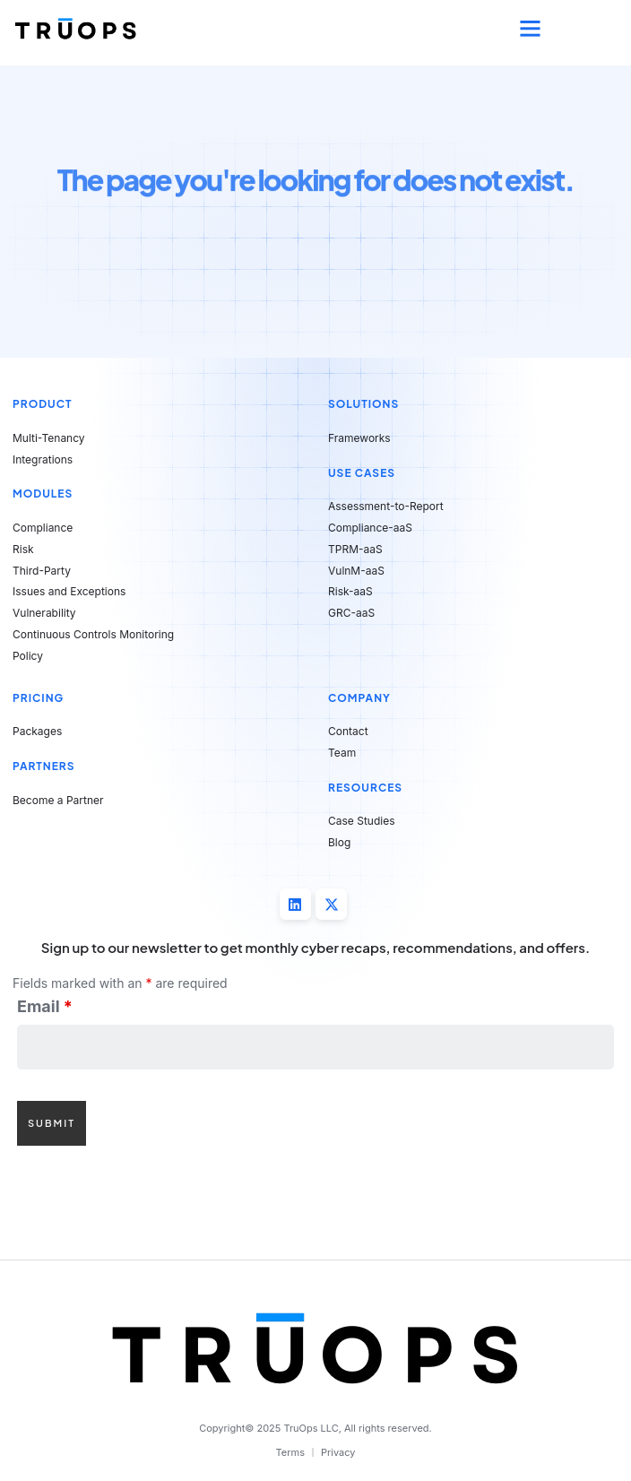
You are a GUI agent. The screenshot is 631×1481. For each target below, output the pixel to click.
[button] (531, 29)
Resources (365, 787)
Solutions (363, 404)
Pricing (38, 698)
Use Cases (361, 473)
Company (359, 698)
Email (45, 1007)
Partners (44, 766)
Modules (43, 493)
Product (43, 404)
